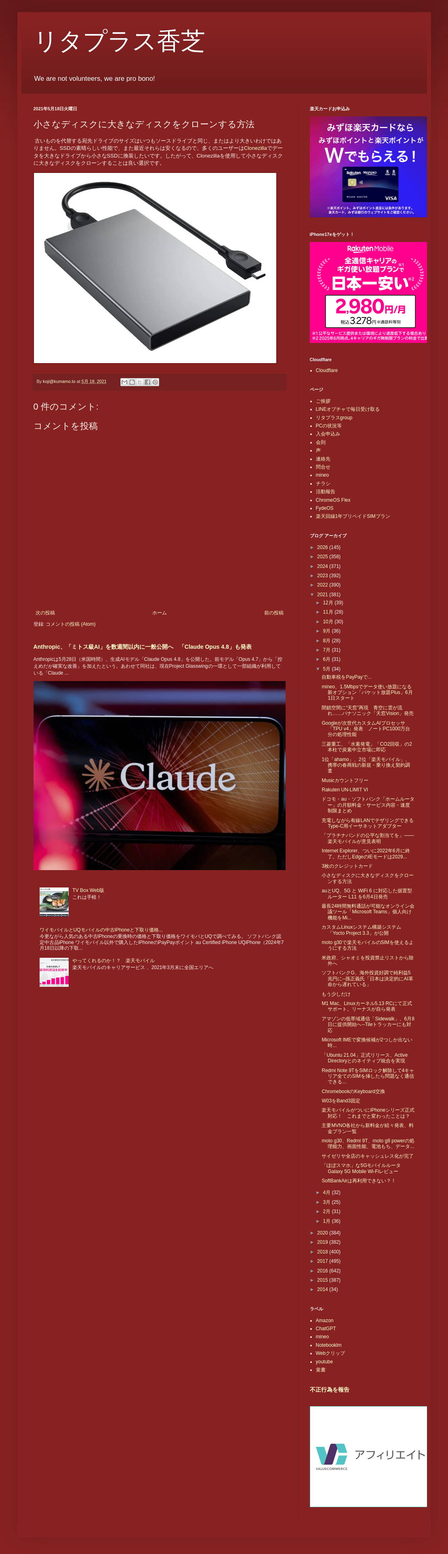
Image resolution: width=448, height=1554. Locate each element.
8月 (327, 640)
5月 (327, 669)
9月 (327, 631)
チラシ (323, 483)
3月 (327, 1202)
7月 (327, 650)
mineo (322, 475)
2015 (323, 1280)
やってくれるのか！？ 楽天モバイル (113, 960)
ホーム (159, 613)
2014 (323, 1289)
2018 (323, 1252)
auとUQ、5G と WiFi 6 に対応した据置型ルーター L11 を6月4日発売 (367, 893)
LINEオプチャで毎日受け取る (348, 409)
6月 (327, 659)
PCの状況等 (329, 426)
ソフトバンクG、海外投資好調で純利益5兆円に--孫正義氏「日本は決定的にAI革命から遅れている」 (367, 978)
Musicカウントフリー (345, 780)
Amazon (325, 1320)
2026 (323, 547)
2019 (323, 1242)
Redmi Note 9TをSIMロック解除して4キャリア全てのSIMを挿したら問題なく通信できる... (368, 1076)
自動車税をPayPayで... (346, 677)
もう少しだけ (336, 994)
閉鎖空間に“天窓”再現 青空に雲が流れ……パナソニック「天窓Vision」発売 (367, 710)
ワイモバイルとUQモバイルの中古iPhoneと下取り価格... (101, 930)
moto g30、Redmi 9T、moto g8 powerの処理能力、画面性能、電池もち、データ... (368, 1143)
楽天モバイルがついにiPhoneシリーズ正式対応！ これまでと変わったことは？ (368, 1113)
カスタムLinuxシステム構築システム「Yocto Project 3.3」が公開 (361, 930)
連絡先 (323, 459)
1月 (327, 1221)
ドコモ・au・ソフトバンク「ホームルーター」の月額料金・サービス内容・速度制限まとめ (368, 805)
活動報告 (325, 491)
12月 (328, 603)
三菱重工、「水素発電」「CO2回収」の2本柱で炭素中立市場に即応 (367, 747)
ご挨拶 (323, 401)
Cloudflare (327, 370)
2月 (327, 1211)
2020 (323, 1233)
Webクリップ (330, 1353)
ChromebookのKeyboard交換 (353, 1091)
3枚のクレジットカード (347, 866)
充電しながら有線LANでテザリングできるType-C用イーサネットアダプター (367, 823)
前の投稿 (274, 613)
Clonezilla (255, 148)
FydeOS (325, 508)
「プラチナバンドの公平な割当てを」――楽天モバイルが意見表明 (368, 838)
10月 (328, 622)
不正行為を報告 (329, 1389)
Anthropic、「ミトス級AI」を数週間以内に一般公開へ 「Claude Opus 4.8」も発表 (143, 646)
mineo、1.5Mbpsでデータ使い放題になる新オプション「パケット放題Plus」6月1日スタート (367, 692)
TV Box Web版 (88, 890)
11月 (328, 612)
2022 (323, 585)
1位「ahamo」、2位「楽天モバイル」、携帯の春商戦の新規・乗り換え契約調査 (366, 765)
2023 (323, 575)
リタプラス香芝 (119, 41)
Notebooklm (329, 1345)
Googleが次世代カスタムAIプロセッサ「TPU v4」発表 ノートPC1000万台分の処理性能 (366, 729)
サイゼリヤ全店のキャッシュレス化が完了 (368, 1156)
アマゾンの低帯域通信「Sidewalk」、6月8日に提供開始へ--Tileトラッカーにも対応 (368, 1024)
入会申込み (328, 434)
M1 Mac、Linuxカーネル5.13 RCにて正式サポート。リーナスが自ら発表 (367, 1006)
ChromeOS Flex (333, 500)
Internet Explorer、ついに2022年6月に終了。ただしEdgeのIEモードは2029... (366, 853)
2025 (323, 556)
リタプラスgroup (334, 418)
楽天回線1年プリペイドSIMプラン (353, 516)
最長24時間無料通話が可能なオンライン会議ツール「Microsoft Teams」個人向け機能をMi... (368, 912)
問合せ (323, 467)
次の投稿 (45, 613)
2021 (323, 594)
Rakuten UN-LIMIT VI (345, 790)
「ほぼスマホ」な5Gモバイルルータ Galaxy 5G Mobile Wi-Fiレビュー (361, 1168)
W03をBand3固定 (341, 1101)
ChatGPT (326, 1328)
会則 (321, 442)
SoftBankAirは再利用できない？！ (358, 1181)
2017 (323, 1261)
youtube (324, 1362)
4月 (327, 1192)
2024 (323, 566)
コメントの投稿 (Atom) (70, 624)
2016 (323, 1271)
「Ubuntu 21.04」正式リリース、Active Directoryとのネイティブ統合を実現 (365, 1058)
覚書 (321, 1370)
